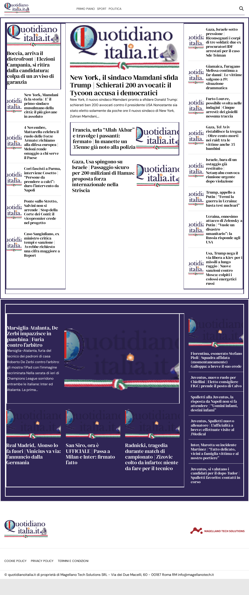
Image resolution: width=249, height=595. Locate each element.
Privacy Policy (42, 561)
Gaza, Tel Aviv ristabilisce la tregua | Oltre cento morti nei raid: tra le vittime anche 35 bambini (223, 137)
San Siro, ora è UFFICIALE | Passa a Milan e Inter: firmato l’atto (90, 454)
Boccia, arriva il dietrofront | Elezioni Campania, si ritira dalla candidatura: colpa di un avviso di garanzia (31, 67)
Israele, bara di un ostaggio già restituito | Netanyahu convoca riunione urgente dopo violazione (222, 170)
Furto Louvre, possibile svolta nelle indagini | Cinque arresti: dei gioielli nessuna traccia (224, 107)
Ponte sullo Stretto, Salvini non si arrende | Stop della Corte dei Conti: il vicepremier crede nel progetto (41, 211)
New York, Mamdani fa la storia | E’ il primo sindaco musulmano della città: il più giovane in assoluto (41, 105)
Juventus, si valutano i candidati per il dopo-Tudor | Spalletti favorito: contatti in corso (215, 475)
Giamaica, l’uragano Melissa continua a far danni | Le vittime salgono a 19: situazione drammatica (224, 77)
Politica (115, 9)
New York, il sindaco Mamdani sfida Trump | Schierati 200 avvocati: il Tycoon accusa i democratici (124, 85)
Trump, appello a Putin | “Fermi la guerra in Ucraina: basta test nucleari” (223, 198)
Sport (101, 9)
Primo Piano (85, 9)
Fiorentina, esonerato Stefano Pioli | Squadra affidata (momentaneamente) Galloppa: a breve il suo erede (216, 360)
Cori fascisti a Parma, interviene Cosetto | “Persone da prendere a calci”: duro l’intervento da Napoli (42, 179)
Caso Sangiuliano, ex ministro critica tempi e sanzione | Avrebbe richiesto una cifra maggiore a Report (42, 244)
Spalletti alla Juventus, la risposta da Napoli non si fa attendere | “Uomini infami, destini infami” (214, 403)
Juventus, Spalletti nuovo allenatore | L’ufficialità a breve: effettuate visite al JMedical (212, 427)
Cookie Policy (15, 561)
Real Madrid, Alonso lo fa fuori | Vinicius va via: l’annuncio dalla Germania (33, 454)
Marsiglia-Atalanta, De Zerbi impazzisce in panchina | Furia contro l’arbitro (32, 336)
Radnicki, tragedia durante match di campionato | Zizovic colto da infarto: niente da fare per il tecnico (151, 457)
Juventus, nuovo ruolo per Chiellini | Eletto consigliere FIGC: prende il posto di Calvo (216, 382)
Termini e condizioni (73, 561)
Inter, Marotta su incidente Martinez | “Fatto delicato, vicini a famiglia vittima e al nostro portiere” (215, 451)
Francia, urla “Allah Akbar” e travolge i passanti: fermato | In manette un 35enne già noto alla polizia (104, 138)
